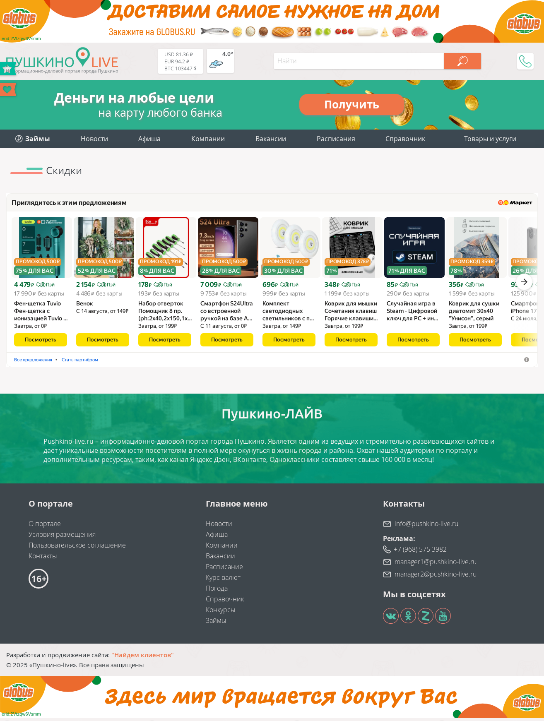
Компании (208, 138)
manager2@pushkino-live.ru (436, 577)
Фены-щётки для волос (43, 362)
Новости (94, 138)
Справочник (405, 138)
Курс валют (223, 580)
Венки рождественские (111, 362)
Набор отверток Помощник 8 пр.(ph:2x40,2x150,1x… (165, 313)
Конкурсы (221, 612)
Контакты (43, 558)
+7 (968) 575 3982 (420, 552)
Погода (217, 591)
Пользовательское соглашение (77, 548)
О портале (45, 526)
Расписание (224, 569)
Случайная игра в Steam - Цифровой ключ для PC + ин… (412, 313)
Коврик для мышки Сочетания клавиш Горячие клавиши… (351, 313)
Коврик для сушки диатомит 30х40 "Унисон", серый (474, 313)
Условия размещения (62, 537)
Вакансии (270, 138)
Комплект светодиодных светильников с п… (288, 313)
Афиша (149, 138)
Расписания (336, 138)
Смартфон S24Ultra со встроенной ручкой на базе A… (226, 313)
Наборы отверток (173, 362)
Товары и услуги (490, 138)
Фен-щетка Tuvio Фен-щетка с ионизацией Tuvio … (41, 313)
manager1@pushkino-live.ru (436, 564)
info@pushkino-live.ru (426, 526)
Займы (216, 623)
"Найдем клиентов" (142, 658)
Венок (84, 306)
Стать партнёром (225, 362)
